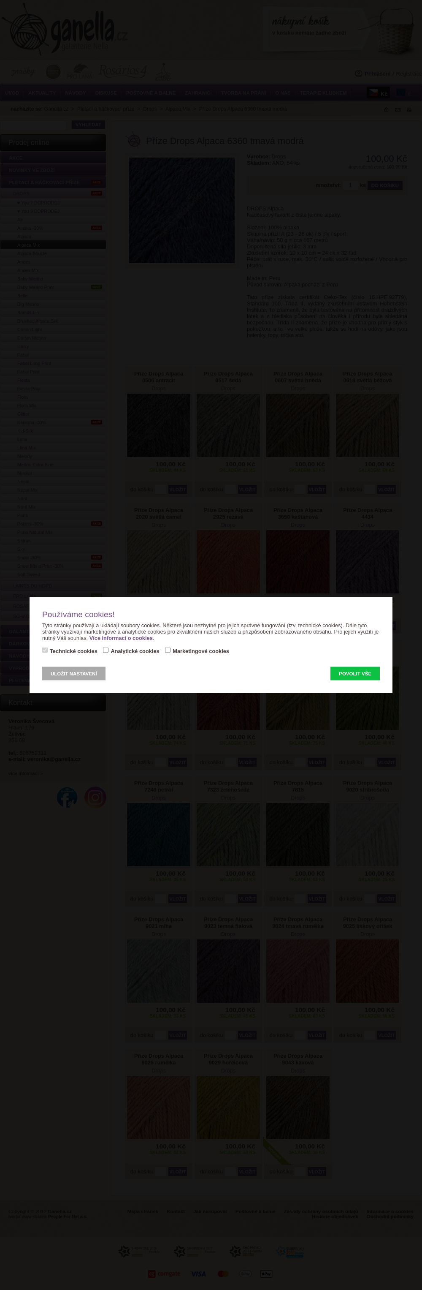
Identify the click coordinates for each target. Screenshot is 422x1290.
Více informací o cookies (121, 638)
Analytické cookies (135, 651)
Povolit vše (355, 673)
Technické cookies (73, 651)
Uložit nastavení (74, 673)
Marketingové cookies (201, 651)
